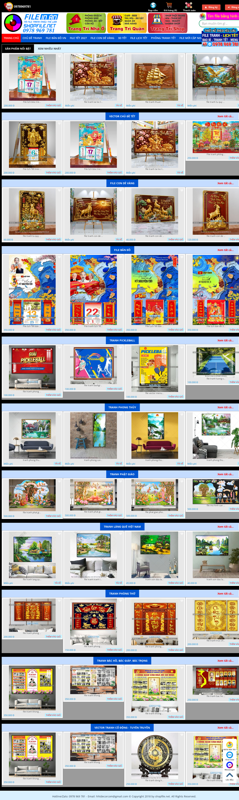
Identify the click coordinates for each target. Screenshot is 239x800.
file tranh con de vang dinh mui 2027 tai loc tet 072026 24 (154, 236)
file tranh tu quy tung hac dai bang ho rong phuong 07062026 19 (216, 102)
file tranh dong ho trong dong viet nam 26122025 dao (154, 780)
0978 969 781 (230, 746)
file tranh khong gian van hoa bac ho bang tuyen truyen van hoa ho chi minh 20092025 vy (154, 713)
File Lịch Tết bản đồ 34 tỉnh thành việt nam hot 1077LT (154, 326)
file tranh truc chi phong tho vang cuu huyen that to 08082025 (216, 640)
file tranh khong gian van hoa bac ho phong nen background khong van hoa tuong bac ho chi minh (32, 711)
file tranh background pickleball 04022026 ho (93, 385)
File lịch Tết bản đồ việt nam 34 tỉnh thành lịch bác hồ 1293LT (32, 326)
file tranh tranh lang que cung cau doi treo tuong (93, 579)
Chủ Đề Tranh (32, 38)
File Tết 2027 (78, 38)
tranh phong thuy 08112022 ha (32, 460)
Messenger (230, 766)
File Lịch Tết (138, 38)
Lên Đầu (230, 776)
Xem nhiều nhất (49, 48)
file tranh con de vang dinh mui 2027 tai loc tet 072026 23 (216, 236)
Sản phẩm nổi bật (18, 48)
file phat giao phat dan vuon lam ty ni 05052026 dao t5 (154, 512)
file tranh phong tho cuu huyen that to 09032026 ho (154, 646)
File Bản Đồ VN (56, 38)
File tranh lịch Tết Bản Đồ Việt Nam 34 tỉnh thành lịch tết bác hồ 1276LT (93, 326)
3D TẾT (122, 38)
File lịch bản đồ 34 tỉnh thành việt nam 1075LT (216, 326)
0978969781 (17, 6)
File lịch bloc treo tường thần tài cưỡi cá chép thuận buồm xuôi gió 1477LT (32, 102)
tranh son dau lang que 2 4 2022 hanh (216, 579)
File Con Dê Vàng (102, 38)
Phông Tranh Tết (163, 38)
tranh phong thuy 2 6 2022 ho (216, 460)
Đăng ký (211, 7)
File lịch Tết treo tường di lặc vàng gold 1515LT (32, 169)
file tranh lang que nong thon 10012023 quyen (32, 579)
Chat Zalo (229, 756)
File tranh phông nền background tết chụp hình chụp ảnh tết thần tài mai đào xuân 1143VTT (216, 154)
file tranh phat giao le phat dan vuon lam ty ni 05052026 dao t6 (93, 511)
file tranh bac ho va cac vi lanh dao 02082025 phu (216, 696)
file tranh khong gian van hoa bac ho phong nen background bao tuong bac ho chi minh (93, 695)
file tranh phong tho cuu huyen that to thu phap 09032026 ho (32, 633)
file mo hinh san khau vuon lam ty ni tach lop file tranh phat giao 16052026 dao (216, 505)
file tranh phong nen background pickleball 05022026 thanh (32, 391)
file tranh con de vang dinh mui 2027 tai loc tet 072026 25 (93, 236)
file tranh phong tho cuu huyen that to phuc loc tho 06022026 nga (93, 646)
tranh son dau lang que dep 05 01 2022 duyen (154, 579)
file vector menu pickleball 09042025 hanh (154, 393)
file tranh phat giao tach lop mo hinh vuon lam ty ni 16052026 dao (32, 512)
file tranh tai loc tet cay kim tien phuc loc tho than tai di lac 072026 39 (93, 102)
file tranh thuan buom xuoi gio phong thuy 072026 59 (154, 102)
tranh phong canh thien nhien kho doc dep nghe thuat (93, 460)
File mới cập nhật (191, 38)
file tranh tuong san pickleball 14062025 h (216, 378)
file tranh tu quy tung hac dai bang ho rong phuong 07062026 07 (32, 236)
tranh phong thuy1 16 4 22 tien (154, 460)
